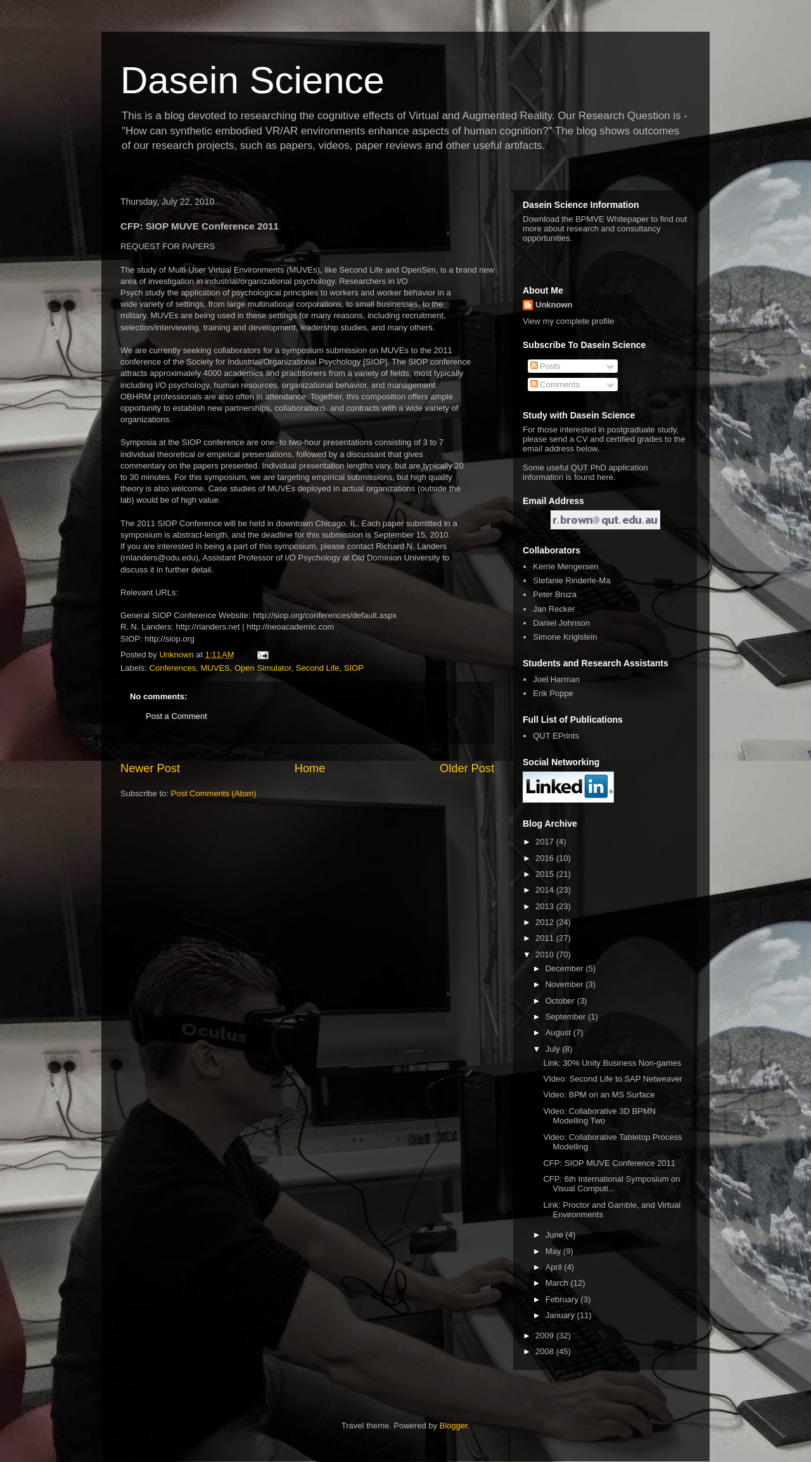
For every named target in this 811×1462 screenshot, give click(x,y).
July (554, 1049)
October (561, 1001)
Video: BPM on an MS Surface (599, 1094)
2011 (545, 938)
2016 (545, 858)
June (556, 1234)
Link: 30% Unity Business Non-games (612, 1063)
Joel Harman (556, 679)
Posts (545, 366)
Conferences (173, 668)
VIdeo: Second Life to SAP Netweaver (612, 1079)
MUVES (215, 668)
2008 (545, 1351)
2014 (545, 890)
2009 (545, 1335)
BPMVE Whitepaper (612, 219)
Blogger (454, 1425)
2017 (545, 841)
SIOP (354, 668)
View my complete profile (568, 321)
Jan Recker (554, 609)
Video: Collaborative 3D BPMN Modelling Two (599, 1116)
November (566, 984)
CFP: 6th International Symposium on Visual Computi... (611, 1184)
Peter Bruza (555, 594)
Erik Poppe (553, 693)
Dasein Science (252, 80)
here (605, 477)
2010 (545, 954)
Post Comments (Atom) (214, 793)
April (555, 1267)
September (567, 1016)
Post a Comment (176, 716)
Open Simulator (262, 668)
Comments (555, 384)
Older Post (467, 768)
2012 (545, 922)
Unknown (554, 304)
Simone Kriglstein (565, 637)
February (563, 1299)
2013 (545, 906)
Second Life (318, 668)
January (561, 1315)
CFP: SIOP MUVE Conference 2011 (609, 1163)
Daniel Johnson (561, 623)
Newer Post (150, 768)
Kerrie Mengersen (565, 566)
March (558, 1283)
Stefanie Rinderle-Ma (571, 580)
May (554, 1251)
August (559, 1032)
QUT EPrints (556, 736)
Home (310, 768)
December (566, 968)
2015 (545, 874)
